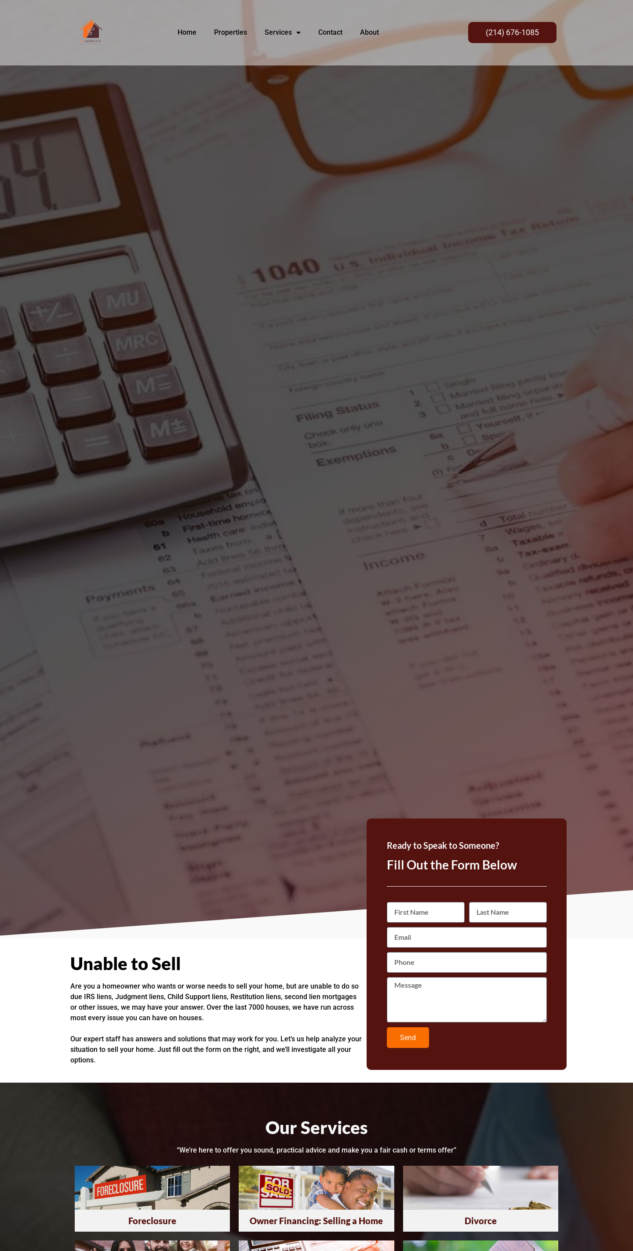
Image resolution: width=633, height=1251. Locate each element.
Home (187, 32)
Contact (330, 32)
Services (283, 32)
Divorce (481, 1220)
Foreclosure (152, 1220)
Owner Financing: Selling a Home (316, 1220)
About (369, 32)
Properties (230, 32)
